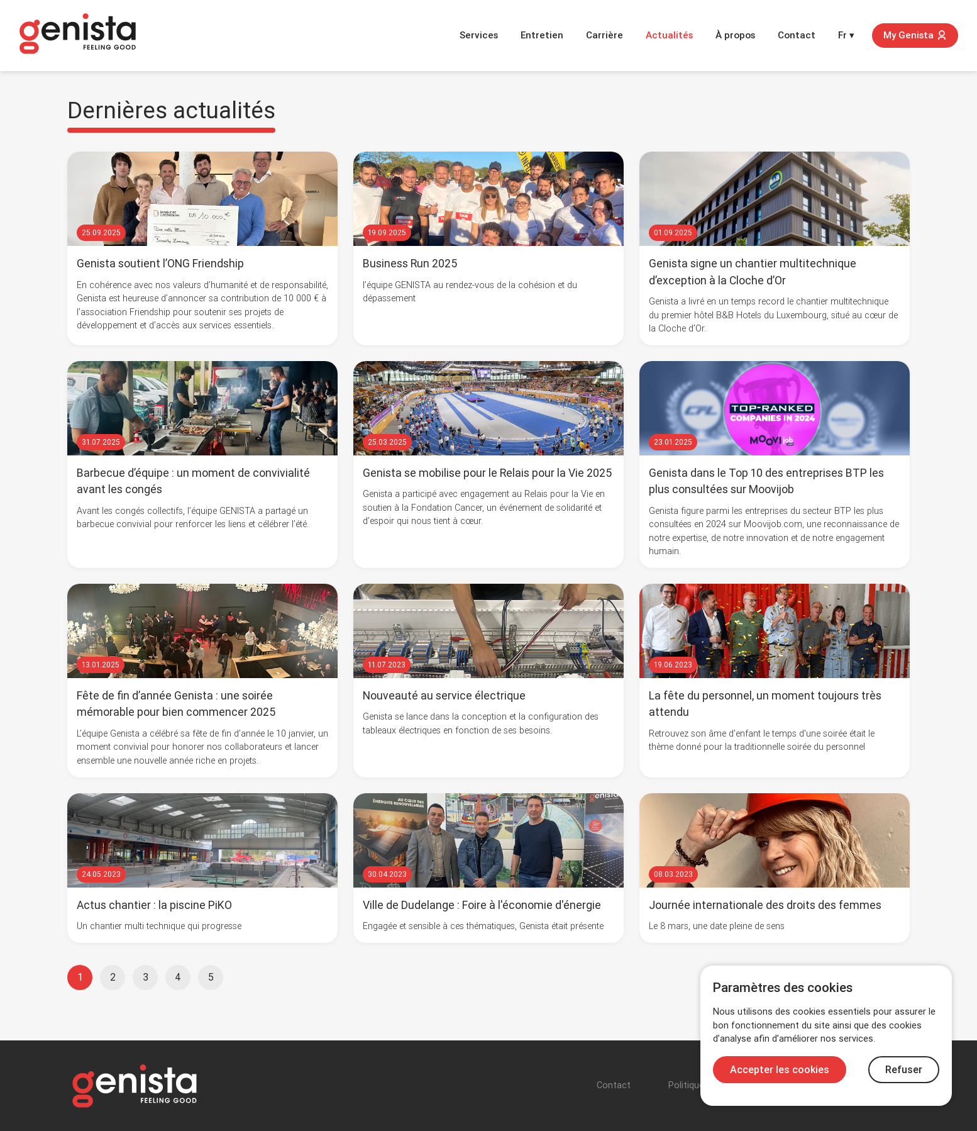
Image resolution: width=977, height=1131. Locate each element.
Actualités (669, 35)
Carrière (604, 35)
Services (479, 35)
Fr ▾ (846, 35)
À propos (735, 35)
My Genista (915, 35)
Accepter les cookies (779, 1070)
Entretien (542, 35)
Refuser (903, 1070)
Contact (796, 35)
